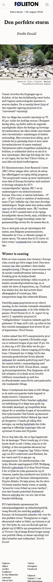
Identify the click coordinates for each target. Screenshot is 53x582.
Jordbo (5, 569)
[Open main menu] (47, 5)
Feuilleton (6, 571)
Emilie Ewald (26, 33)
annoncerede (20, 309)
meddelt (36, 511)
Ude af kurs (7, 580)
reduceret (7, 360)
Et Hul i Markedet (10, 574)
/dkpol (5, 566)
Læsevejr (6, 577)
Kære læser (16, 12)
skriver (25, 188)
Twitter (30, 563)
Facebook (32, 569)
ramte (15, 302)
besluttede (29, 424)
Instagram (32, 566)
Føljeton (6, 563)
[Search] (4, 5)
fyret (43, 104)
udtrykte (15, 495)
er (28, 377)
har (13, 266)
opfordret (42, 400)
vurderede (21, 241)
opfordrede (17, 467)
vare (4, 208)
